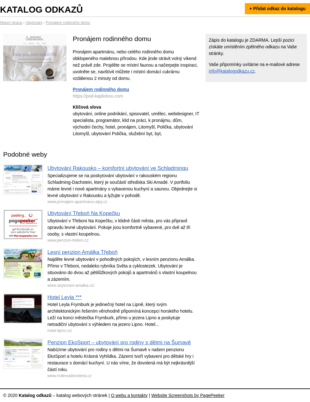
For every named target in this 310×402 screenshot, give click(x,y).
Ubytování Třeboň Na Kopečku (83, 213)
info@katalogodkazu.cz (232, 71)
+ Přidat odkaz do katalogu (277, 8)
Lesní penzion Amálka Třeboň (82, 252)
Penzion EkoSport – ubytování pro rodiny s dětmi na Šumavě (119, 342)
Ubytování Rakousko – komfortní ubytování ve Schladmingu (117, 168)
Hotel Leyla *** (64, 297)
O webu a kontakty (129, 395)
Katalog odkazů (41, 10)
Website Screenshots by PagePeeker (188, 395)
